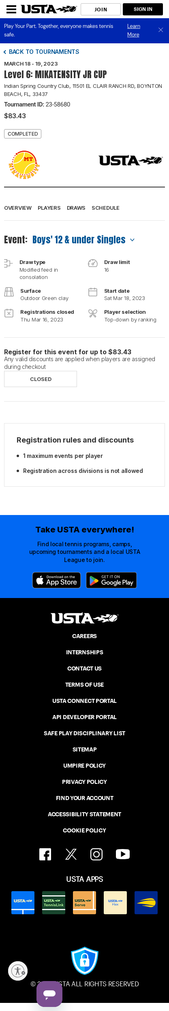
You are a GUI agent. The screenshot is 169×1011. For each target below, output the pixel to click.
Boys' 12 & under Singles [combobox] (79, 239)
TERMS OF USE (84, 685)
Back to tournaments (44, 51)
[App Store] (56, 580)
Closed (40, 379)
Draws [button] (76, 207)
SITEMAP (85, 749)
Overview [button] (18, 207)
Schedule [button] (106, 207)
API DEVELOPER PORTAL (84, 717)
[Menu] (11, 9)
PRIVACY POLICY (84, 782)
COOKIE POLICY (84, 830)
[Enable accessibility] (18, 971)
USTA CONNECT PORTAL (84, 701)
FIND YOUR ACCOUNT (84, 798)
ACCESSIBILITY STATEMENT (84, 814)
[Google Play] (111, 580)
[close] (161, 30)
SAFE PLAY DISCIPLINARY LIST (84, 733)
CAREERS (84, 636)
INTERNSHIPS (84, 652)
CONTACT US (84, 668)
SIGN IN (143, 9)
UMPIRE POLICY (84, 766)
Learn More (133, 30)
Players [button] (49, 207)
